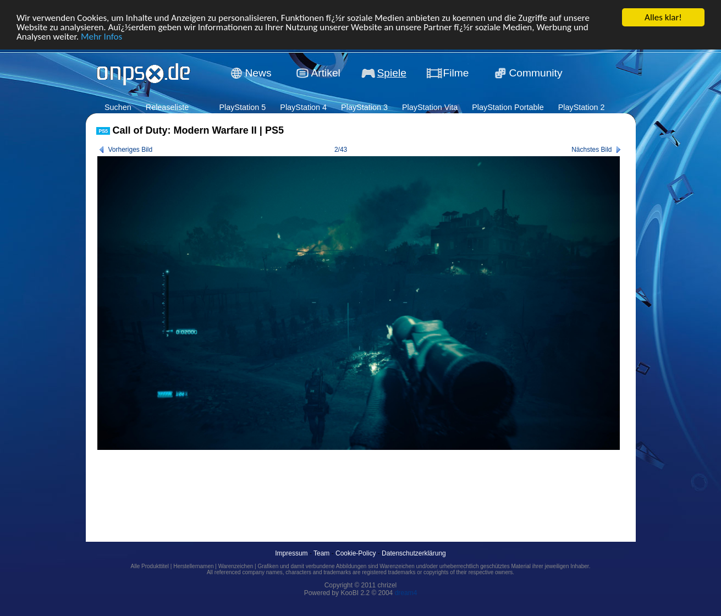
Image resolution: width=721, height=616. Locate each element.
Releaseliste (167, 107)
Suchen (117, 107)
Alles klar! (663, 17)
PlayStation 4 (303, 107)
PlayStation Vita (430, 107)
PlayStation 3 (364, 107)
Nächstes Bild (591, 149)
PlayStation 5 (242, 107)
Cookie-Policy (355, 553)
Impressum (291, 553)
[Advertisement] (296, 483)
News (258, 73)
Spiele (391, 73)
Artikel (325, 73)
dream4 (406, 593)
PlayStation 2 (581, 107)
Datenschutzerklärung (414, 553)
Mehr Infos (101, 36)
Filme (456, 73)
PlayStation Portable (507, 107)
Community (536, 73)
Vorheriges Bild (130, 149)
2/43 (340, 149)
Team (321, 553)
